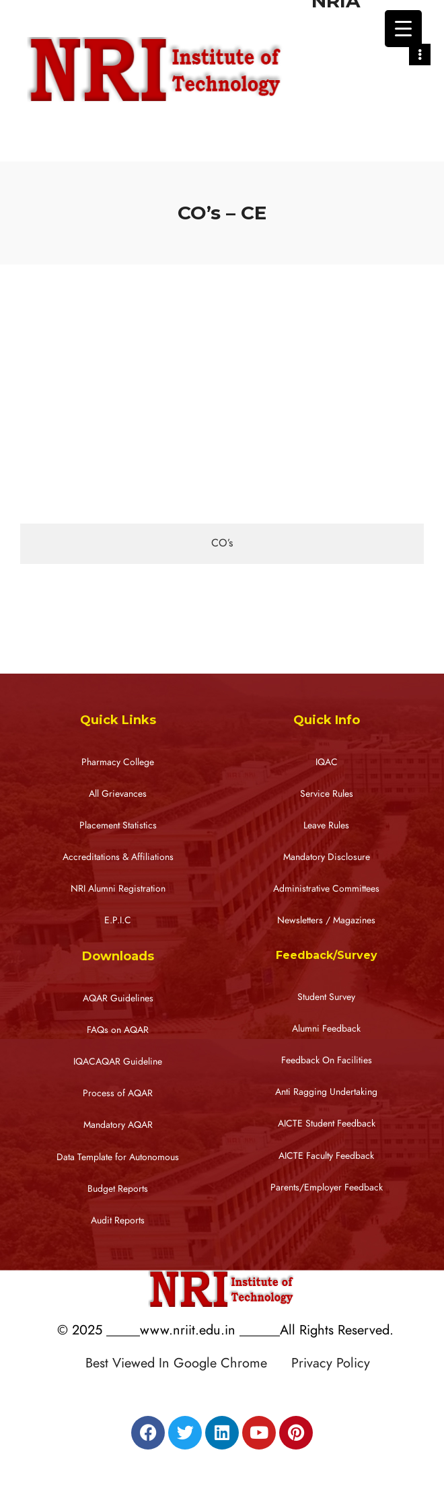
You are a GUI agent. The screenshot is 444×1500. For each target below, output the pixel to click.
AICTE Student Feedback (326, 1123)
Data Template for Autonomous (118, 1157)
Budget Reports (117, 1188)
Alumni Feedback (326, 1028)
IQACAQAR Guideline (117, 1061)
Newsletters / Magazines (326, 920)
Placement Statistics (118, 825)
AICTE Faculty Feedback (326, 1155)
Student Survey (326, 997)
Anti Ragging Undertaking (326, 1091)
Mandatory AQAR (118, 1124)
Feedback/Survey (326, 955)
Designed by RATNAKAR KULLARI (225, 1391)
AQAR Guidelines (118, 998)
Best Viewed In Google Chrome (186, 1362)
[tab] (222, 543)
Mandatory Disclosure (326, 857)
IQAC (327, 762)
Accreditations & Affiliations (118, 857)
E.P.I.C (117, 920)
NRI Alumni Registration (118, 888)
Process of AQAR (118, 1093)
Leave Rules (326, 825)
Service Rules (326, 793)
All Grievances (118, 793)
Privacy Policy (330, 1362)
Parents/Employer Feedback (326, 1187)
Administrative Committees (326, 888)
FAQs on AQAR (118, 1030)
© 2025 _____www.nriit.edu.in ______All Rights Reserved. (225, 1329)
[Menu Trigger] (403, 28)
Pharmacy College (117, 762)
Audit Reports (118, 1220)
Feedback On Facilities (326, 1060)
